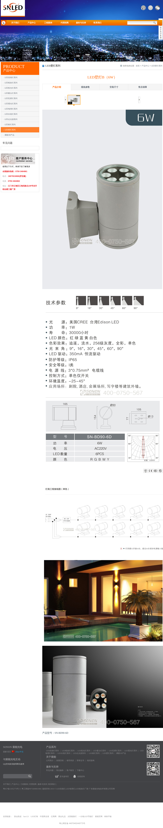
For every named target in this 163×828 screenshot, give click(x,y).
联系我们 (97, 23)
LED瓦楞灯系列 (11, 98)
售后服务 (60, 770)
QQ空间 (6, 764)
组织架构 (90, 760)
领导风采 (70, 760)
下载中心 (80, 770)
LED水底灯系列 (11, 114)
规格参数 (85, 87)
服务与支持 (81, 23)
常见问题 (50, 770)
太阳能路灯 (72, 816)
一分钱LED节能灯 (86, 816)
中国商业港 (44, 816)
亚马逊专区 (64, 776)
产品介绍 (56, 87)
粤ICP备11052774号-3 (11, 789)
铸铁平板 (108, 816)
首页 (138, 66)
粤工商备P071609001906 (31, 789)
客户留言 (70, 770)
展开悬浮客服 (161, 32)
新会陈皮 (18, 816)
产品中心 (32, 23)
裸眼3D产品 (9, 135)
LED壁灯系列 (10, 130)
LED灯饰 (34, 816)
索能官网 (98, 816)
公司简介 (50, 760)
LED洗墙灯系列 (11, 77)
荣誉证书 (80, 760)
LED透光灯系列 (11, 104)
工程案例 (48, 23)
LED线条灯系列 (11, 83)
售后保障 (142, 87)
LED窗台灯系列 (11, 93)
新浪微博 (13, 764)
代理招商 (65, 23)
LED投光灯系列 (11, 88)
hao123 (26, 816)
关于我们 (15, 23)
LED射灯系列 (10, 124)
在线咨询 (81, 776)
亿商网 (53, 816)
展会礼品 (62, 816)
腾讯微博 (20, 764)
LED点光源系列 (11, 119)
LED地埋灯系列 (11, 109)
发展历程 (60, 760)
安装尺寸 (114, 87)
